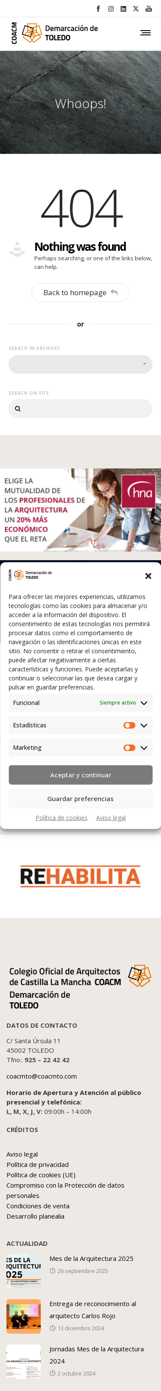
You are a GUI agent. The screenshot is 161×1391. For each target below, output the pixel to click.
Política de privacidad (37, 1164)
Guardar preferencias (80, 798)
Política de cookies (62, 817)
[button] (148, 576)
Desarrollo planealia (35, 1216)
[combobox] (80, 364)
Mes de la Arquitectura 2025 (91, 1258)
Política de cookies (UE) (41, 1174)
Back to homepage (80, 292)
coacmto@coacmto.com (41, 1076)
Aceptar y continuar (80, 774)
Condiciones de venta (38, 1205)
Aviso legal (111, 817)
